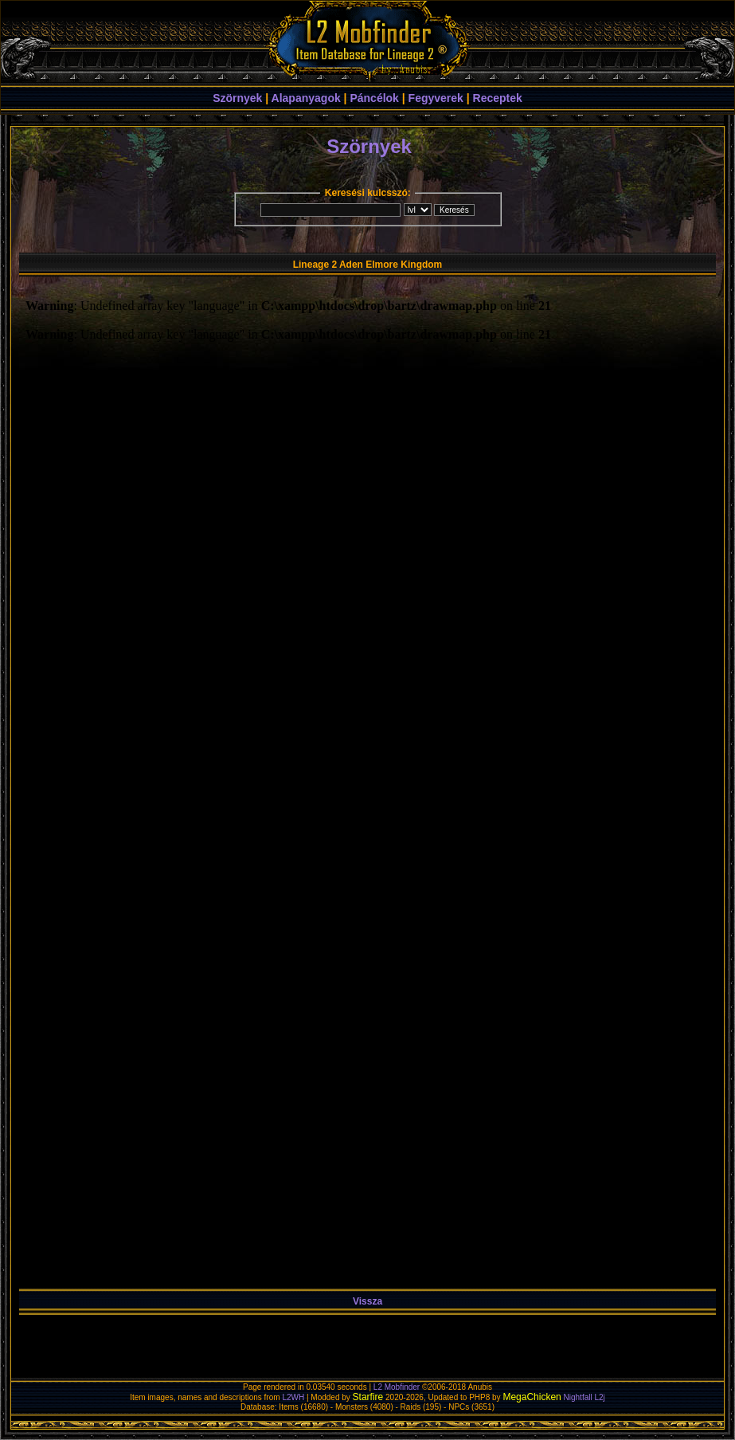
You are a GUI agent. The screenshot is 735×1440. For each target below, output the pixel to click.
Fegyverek (436, 98)
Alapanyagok (306, 98)
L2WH (293, 1397)
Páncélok (374, 98)
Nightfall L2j (584, 1397)
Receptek (497, 98)
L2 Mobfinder (396, 1387)
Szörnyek (237, 98)
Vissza (367, 1301)
